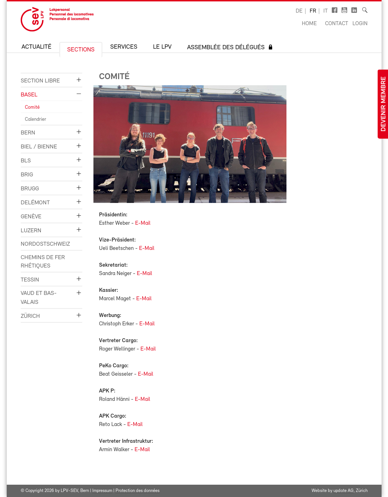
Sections (81, 50)
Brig (27, 175)
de (299, 11)
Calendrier (35, 119)
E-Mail (143, 223)
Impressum (102, 491)
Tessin (30, 280)
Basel (29, 95)
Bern (28, 133)
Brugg (30, 189)
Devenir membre (383, 104)
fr (313, 11)
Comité (32, 107)
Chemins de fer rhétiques (43, 262)
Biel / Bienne (39, 147)
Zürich (30, 316)
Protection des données (137, 491)
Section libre (40, 81)
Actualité (36, 47)
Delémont (35, 203)
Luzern (31, 231)
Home (309, 24)
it (325, 11)
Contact (336, 24)
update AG (343, 491)
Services (123, 47)
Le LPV (162, 47)
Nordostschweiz (45, 244)
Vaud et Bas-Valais (39, 297)
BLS (26, 161)
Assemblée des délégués (226, 47)
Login (360, 24)
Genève (31, 217)
